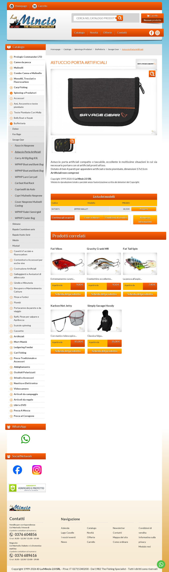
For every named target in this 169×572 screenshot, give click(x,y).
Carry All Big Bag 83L (26, 158)
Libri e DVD (20, 405)
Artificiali (19, 336)
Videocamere (21, 388)
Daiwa (15, 128)
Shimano (16, 223)
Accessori (19, 98)
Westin (15, 240)
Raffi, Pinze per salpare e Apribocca (26, 318)
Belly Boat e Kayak (23, 117)
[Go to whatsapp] (161, 564)
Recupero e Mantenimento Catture (28, 290)
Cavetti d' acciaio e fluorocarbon (23, 253)
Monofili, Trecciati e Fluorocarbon (25, 80)
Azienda (65, 528)
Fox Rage (16, 134)
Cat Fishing (20, 352)
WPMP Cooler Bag (25, 217)
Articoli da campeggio (26, 394)
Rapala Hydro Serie (21, 234)
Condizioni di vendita (116, 217)
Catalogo (67, 49)
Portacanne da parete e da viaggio (27, 309)
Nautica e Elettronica (25, 383)
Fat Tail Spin (130, 248)
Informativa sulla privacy (147, 539)
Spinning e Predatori (83, 49)
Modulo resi (145, 546)
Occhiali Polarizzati (24, 372)
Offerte (91, 537)
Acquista (144, 209)
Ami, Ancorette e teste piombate (26, 105)
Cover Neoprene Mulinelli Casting (28, 203)
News (64, 541)
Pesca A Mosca (22, 410)
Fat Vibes (56, 248)
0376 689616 (26, 555)
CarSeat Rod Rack (24, 182)
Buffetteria (100, 49)
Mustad (15, 245)
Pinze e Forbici (21, 297)
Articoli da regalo (23, 399)
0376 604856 (26, 534)
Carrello (91, 541)
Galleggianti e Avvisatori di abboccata (27, 276)
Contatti (117, 532)
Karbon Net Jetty (61, 305)
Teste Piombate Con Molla (27, 112)
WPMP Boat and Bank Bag (29, 164)
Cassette (19, 330)
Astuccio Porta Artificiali (28, 151)
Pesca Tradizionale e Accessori (25, 360)
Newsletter (119, 528)
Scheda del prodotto (68, 294)
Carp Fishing (20, 87)
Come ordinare (92, 217)
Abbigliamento (22, 366)
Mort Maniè (20, 341)
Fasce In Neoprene (24, 145)
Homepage (55, 49)
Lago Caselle (67, 532)
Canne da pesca (22, 62)
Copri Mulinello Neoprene (28, 195)
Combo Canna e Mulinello (28, 73)
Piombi (17, 302)
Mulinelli (18, 67)
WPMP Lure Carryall (26, 176)
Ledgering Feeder (23, 347)
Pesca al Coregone (24, 415)
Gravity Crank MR (98, 248)
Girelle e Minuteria (23, 282)
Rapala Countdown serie (23, 229)
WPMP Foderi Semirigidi (28, 211)
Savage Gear (113, 49)
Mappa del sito (120, 537)
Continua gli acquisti (62, 217)
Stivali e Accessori (24, 377)
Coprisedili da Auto (25, 189)
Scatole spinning (22, 325)
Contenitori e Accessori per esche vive (28, 261)
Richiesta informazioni (145, 219)
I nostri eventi (68, 537)
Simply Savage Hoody (100, 305)
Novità (90, 532)
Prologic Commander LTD (28, 56)
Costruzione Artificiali (25, 268)
